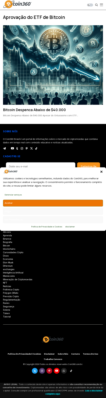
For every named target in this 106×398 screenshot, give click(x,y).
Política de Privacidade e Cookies (46, 227)
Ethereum (8, 266)
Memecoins (9, 276)
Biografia (7, 242)
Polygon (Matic (10, 293)
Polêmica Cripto (11, 289)
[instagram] (22, 148)
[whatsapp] (64, 371)
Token (6, 313)
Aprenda (7, 235)
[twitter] (31, 148)
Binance (7, 238)
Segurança (8, 306)
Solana (6, 310)
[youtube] (12, 148)
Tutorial (7, 316)
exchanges (8, 269)
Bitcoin (6, 245)
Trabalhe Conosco (53, 359)
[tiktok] (36, 148)
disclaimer (70, 227)
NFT (5, 282)
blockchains (9, 249)
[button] (101, 171)
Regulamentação (11, 299)
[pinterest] (27, 148)
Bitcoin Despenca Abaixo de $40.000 (34, 109)
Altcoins (7, 232)
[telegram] (4, 148)
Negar (8, 211)
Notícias (7, 286)
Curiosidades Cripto (13, 252)
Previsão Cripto (11, 296)
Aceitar (9, 202)
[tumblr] (17, 148)
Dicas (6, 255)
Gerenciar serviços (13, 195)
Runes (6, 303)
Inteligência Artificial (13, 272)
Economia (8, 259)
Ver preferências (14, 219)
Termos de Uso (90, 354)
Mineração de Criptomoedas (17, 279)
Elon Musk (8, 262)
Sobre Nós (63, 354)
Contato (75, 354)
